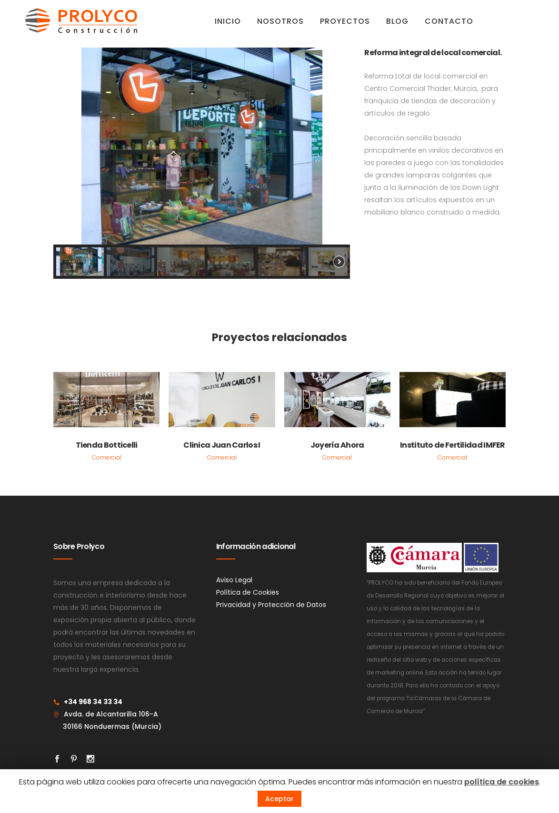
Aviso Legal (234, 580)
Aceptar (279, 798)
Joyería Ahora (337, 445)
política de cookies (501, 781)
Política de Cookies (247, 593)
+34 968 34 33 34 (93, 702)
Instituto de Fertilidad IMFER (452, 445)
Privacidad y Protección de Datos (271, 605)
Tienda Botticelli (107, 445)
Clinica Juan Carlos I (221, 445)
